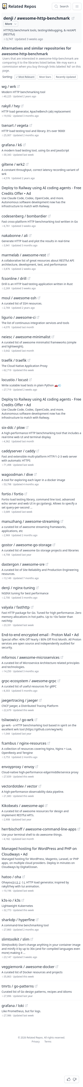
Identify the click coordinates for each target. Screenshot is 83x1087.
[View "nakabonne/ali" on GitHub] (30, 235)
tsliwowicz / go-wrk (18, 719)
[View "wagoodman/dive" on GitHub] (35, 474)
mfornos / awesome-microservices (30, 657)
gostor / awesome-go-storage (26, 544)
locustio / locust (15, 379)
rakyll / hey (11, 106)
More (11, 24)
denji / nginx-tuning (18, 587)
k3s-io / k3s (11, 900)
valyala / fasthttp (16, 607)
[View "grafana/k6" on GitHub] (24, 144)
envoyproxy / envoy (18, 766)
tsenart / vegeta (15, 125)
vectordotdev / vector (20, 786)
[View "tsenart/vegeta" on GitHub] (30, 125)
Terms (47, 1041)
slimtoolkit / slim (15, 939)
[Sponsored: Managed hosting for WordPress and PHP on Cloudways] (41, 857)
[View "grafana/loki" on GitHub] (26, 1005)
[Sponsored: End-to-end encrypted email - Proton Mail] (41, 641)
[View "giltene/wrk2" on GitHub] (27, 164)
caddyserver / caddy (18, 451)
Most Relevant (25, 77)
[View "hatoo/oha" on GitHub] (23, 876)
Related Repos (22, 6)
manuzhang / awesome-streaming (30, 521)
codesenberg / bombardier (24, 216)
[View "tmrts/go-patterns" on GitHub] (36, 986)
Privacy (36, 1041)
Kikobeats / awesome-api (23, 805)
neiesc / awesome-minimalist (26, 336)
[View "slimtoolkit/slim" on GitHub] (31, 939)
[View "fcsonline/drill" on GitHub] (29, 278)
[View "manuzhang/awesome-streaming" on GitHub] (61, 521)
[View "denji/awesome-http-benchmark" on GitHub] (73, 18)
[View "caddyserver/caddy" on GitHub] (37, 451)
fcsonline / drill (14, 278)
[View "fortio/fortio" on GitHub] (25, 493)
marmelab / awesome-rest (24, 255)
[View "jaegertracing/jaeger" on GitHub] (40, 700)
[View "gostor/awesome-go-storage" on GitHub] (53, 544)
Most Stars (45, 77)
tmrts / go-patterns (18, 986)
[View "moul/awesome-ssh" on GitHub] (39, 297)
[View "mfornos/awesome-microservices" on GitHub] (61, 657)
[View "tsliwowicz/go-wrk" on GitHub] (36, 719)
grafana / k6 (12, 144)
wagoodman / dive (17, 474)
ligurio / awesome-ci (19, 317)
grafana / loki (13, 1005)
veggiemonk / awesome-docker (28, 966)
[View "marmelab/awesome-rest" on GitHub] (48, 255)
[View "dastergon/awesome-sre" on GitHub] (46, 564)
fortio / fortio (12, 493)
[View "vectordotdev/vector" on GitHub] (40, 786)
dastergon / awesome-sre (23, 564)
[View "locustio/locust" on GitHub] (30, 379)
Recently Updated (66, 77)
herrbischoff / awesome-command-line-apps (39, 829)
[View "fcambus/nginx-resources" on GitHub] (48, 743)
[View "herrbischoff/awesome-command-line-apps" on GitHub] (78, 829)
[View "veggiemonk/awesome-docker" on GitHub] (56, 966)
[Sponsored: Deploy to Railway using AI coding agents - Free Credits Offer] (41, 196)
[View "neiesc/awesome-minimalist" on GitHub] (52, 336)
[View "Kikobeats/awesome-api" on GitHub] (46, 805)
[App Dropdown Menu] (77, 6)
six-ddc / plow (13, 427)
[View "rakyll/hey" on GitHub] (22, 106)
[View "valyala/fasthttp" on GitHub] (32, 607)
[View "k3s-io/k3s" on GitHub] (22, 900)
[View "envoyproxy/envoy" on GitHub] (36, 766)
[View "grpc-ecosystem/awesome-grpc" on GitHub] (58, 680)
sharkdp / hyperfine (18, 919)
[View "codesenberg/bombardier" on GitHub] (49, 216)
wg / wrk (9, 86)
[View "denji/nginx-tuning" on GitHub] (37, 587)
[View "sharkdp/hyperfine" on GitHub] (37, 919)
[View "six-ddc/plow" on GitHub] (27, 427)
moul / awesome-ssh (19, 297)
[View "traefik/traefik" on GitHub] (29, 360)
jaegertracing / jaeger (20, 700)
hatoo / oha (11, 876)
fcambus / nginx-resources (24, 743)
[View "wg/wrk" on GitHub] (18, 86)
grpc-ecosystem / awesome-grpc (29, 680)
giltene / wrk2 (13, 164)
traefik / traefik (14, 360)
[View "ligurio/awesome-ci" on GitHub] (38, 317)
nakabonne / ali (15, 235)
